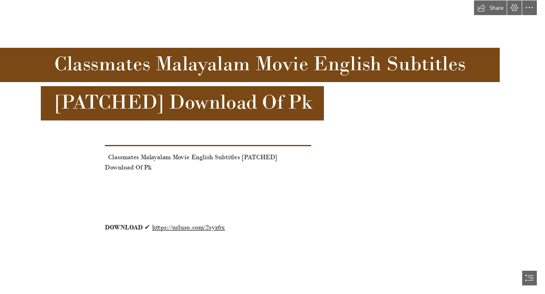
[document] (272, 147)
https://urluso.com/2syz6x (188, 227)
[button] (490, 7)
